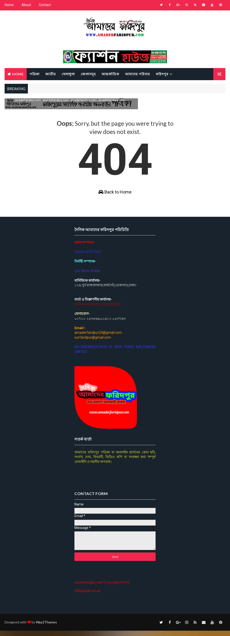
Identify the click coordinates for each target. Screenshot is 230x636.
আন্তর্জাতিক (110, 73)
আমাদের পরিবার (137, 73)
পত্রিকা (35, 73)
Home (9, 5)
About (26, 5)
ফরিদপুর (162, 73)
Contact (45, 5)
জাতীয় (50, 73)
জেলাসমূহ (88, 73)
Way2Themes (46, 627)
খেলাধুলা (68, 73)
